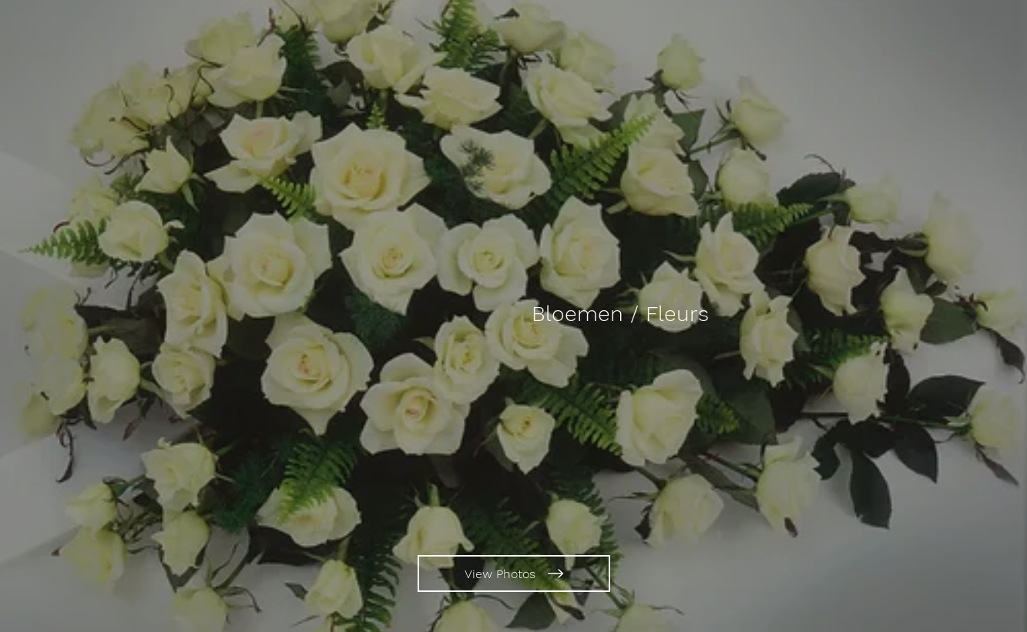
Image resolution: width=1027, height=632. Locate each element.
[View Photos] (514, 573)
